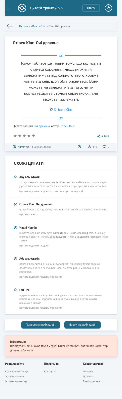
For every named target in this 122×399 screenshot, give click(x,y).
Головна (88, 371)
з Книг (34, 26)
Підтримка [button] (51, 364)
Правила (88, 376)
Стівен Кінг (63, 109)
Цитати (23, 26)
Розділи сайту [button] (14, 364)
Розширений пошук (17, 371)
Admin (21, 146)
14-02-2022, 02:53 (40, 146)
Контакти (49, 371)
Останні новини (14, 376)
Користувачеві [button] (93, 364)
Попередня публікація (40, 325)
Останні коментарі (16, 381)
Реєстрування (91, 381)
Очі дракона (42, 126)
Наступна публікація (82, 325)
